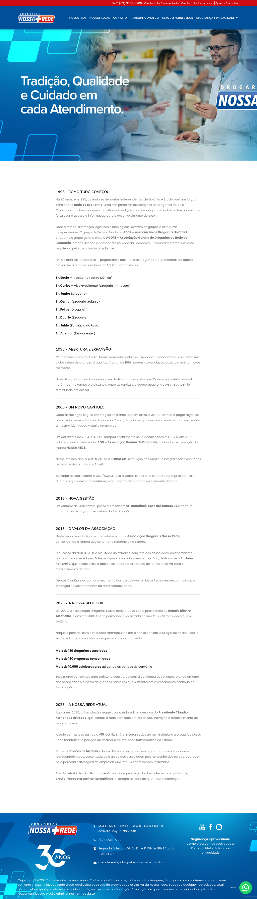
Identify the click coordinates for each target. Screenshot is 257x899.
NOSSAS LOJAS (99, 18)
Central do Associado (197, 3)
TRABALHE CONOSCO (144, 18)
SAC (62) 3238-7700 (127, 3)
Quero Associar (227, 3)
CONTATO (120, 18)
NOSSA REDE (77, 18)
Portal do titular (203, 848)
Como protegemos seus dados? (211, 843)
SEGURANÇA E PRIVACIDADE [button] (215, 18)
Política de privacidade (216, 850)
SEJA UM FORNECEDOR (177, 18)
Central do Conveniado (161, 3)
